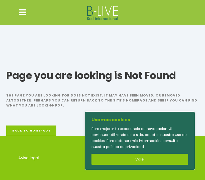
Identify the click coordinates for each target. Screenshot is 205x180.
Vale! (140, 159)
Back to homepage (31, 130)
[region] (140, 141)
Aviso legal (28, 158)
